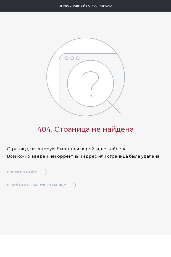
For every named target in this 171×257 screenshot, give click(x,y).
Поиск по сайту (27, 172)
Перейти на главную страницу (42, 185)
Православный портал (85, 5)
